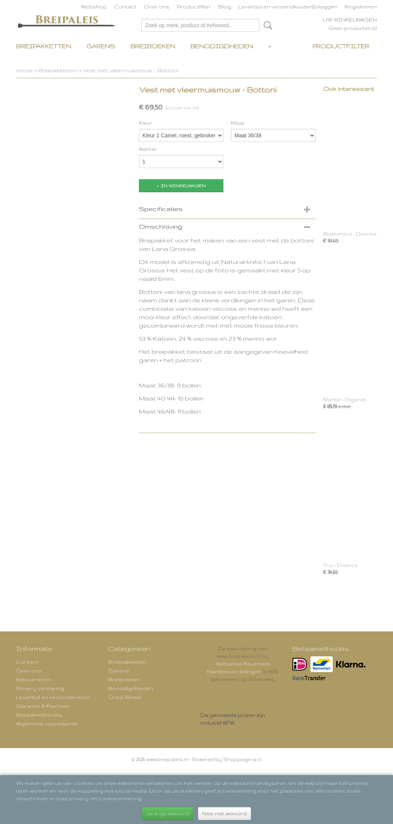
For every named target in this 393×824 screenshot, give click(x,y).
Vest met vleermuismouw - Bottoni (130, 70)
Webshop (94, 6)
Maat (237, 122)
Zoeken (266, 25)
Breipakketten (43, 46)
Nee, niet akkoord (224, 813)
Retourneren (33, 679)
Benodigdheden (221, 46)
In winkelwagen (183, 185)
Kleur (145, 122)
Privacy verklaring (40, 688)
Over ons (157, 6)
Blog (224, 6)
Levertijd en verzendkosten (275, 6)
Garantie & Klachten (43, 706)
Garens (100, 46)
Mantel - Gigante (344, 399)
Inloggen (324, 6)
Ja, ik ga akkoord (167, 813)
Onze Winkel (124, 697)
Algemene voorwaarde (47, 723)
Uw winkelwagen (350, 19)
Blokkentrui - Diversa (349, 233)
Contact (125, 6)
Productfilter (194, 6)
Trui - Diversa (340, 565)
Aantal (147, 149)
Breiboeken (152, 46)
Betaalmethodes (39, 714)
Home (24, 70)
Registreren (361, 6)
